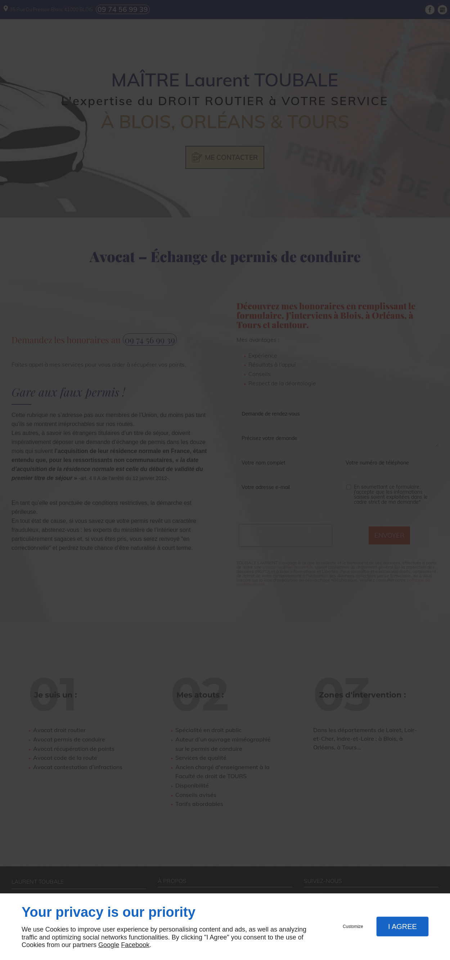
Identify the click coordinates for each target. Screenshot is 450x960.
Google (108, 944)
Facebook (135, 944)
